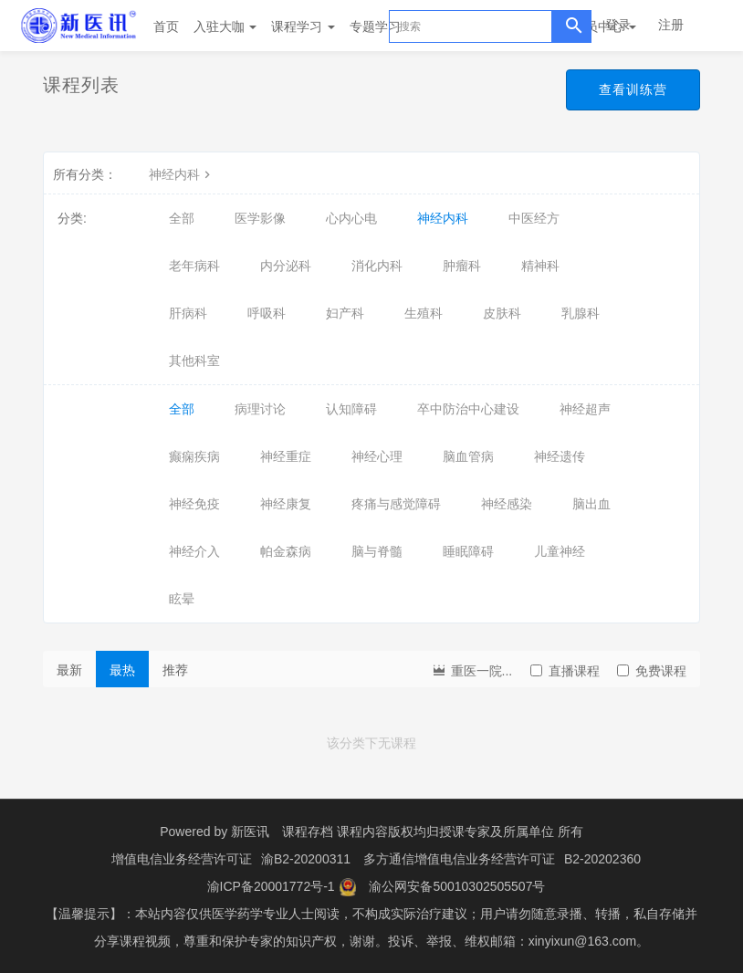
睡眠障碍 (468, 551)
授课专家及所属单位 (496, 831)
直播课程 (565, 671)
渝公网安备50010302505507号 (457, 886)
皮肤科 (502, 313)
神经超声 (585, 409)
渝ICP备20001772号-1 (271, 886)
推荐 (175, 670)
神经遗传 (559, 456)
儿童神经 (559, 551)
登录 (618, 24)
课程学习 (303, 26)
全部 (181, 218)
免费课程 (651, 671)
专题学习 (381, 26)
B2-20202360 (602, 859)
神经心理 (377, 456)
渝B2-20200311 (306, 859)
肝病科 (188, 313)
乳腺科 (580, 313)
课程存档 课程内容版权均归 (360, 831)
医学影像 (260, 218)
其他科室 (194, 360)
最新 (69, 670)
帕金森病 (285, 551)
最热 (122, 670)
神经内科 (182, 174)
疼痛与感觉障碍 (396, 504)
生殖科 (423, 313)
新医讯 (250, 831)
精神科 (540, 265)
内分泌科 (285, 265)
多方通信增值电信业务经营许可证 (459, 859)
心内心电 (351, 218)
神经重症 (285, 456)
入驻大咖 (225, 26)
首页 (166, 26)
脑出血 (591, 504)
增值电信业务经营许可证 (181, 859)
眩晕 (181, 598)
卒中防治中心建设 (468, 409)
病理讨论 (260, 409)
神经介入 (194, 551)
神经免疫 (194, 504)
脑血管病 (468, 456)
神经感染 (506, 504)
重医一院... (472, 669)
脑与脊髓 (377, 551)
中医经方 (534, 218)
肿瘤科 (462, 265)
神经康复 (285, 504)
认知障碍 (351, 409)
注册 (671, 24)
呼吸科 (266, 313)
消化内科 (377, 265)
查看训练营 (633, 89)
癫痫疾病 (194, 456)
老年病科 (194, 265)
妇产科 (345, 313)
